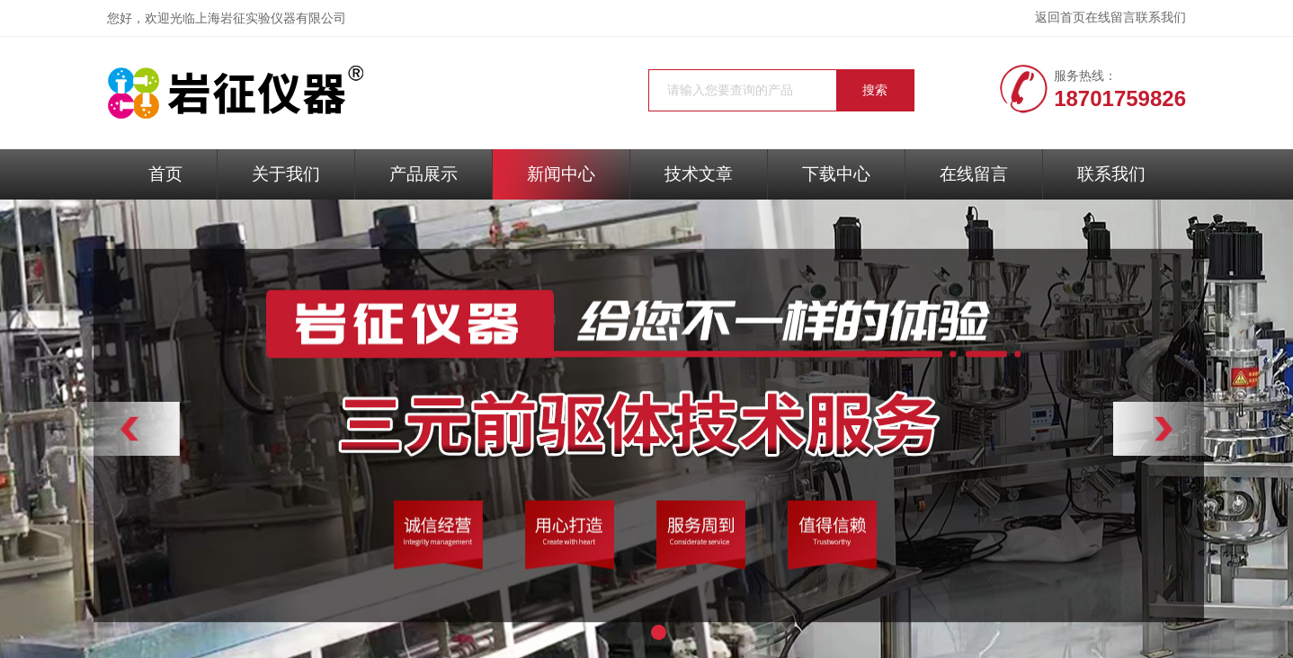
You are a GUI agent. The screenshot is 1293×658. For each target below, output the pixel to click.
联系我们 (1161, 17)
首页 (165, 173)
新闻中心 (561, 173)
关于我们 (286, 173)
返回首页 (1060, 17)
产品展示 (423, 173)
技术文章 (698, 173)
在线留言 (1110, 17)
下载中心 (836, 173)
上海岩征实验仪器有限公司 (270, 18)
